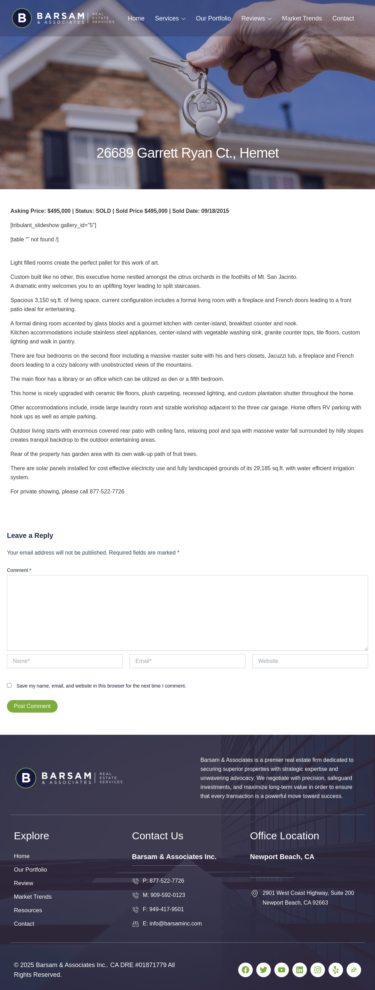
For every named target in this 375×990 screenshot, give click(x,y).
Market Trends (302, 18)
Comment (19, 570)
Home (136, 18)
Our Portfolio (213, 18)
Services (170, 18)
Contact (343, 18)
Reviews (256, 18)
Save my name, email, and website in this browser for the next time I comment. (101, 686)
